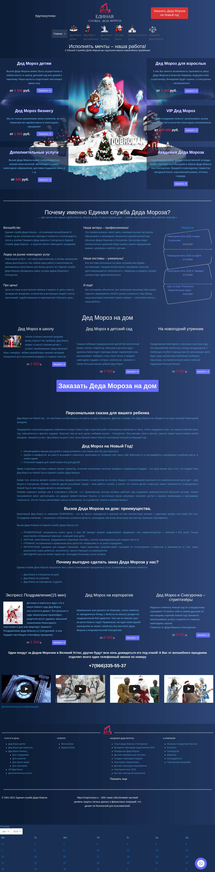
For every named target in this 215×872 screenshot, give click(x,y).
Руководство (173, 751)
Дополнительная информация (20, 706)
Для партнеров (19, 766)
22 (35, 863)
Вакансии (171, 755)
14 (2, 856)
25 (128, 863)
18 (128, 856)
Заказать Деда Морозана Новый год (169, 13)
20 (187, 856)
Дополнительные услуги (34, 152)
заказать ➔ (45, 179)
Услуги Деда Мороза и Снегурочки (130, 744)
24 (98, 863)
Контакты (171, 747)
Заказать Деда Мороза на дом (107, 385)
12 (156, 850)
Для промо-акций (20, 762)
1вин (81, 492)
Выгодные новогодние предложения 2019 (134, 747)
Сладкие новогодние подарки (128, 758)
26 (156, 863)
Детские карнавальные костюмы (130, 755)
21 (2, 863)
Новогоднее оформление (126, 762)
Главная (59, 33)
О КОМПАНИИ (169, 738)
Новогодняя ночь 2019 (125, 769)
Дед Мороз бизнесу (34, 110)
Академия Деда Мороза (181, 152)
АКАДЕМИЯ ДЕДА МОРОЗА (122, 738)
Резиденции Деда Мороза (126, 751)
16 (64, 856)
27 (187, 863)
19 (156, 856)
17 (98, 856)
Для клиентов (19, 758)
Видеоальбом (68, 747)
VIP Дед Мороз (181, 110)
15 (35, 856)
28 (2, 869)
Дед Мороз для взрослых (181, 63)
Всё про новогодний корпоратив (129, 773)
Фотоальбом (67, 744)
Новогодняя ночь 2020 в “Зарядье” (185, 271)
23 (64, 863)
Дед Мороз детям (34, 63)
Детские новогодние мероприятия (130, 766)
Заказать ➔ (44, 90)
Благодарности (174, 758)
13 (187, 850)
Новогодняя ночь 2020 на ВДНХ (184, 255)
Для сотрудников (20, 755)
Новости (187, 227)
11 (128, 850)
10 (98, 850)
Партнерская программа (179, 762)
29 (35, 869)
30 (64, 869)
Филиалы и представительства (182, 744)
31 (2, 844)
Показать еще (118, 778)
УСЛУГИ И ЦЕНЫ (11, 738)
